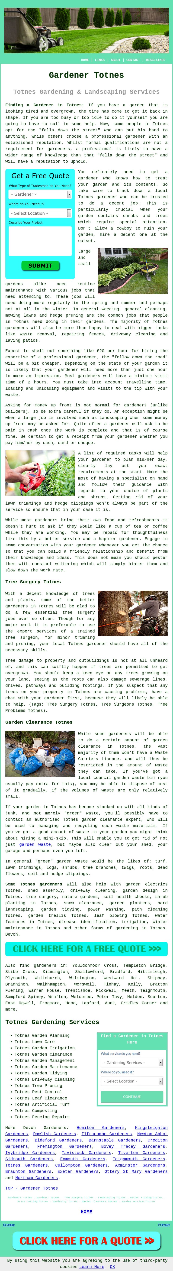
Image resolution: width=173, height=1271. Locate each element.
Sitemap (9, 1225)
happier (107, 539)
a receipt (77, 436)
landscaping (113, 417)
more (10, 1009)
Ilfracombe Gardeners (106, 1134)
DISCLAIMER (155, 60)
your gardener (80, 545)
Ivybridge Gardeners (30, 1153)
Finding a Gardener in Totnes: (44, 105)
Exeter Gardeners (78, 1171)
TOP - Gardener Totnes (31, 1188)
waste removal (37, 334)
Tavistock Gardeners (86, 1153)
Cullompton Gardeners (81, 1165)
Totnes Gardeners (26, 1165)
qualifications (122, 142)
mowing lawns (20, 315)
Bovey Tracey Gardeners (133, 1146)
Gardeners (55, 1127)
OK (112, 1267)
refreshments (144, 520)
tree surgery (41, 897)
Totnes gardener (97, 197)
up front (61, 405)
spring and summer (114, 303)
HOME (85, 60)
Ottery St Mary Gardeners (136, 1171)
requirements (93, 472)
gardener (88, 178)
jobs (76, 290)
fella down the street (70, 130)
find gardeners (37, 965)
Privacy (164, 1225)
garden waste (35, 844)
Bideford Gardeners (58, 1140)
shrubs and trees (145, 216)
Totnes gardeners (41, 884)
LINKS (100, 60)
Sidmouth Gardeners (29, 1159)
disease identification (87, 922)
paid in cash (21, 430)
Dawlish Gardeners (54, 1134)
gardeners (16, 328)
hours (40, 382)
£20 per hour (112, 351)
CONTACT (133, 60)
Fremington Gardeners (64, 1146)
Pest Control (47, 1092)
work (45, 570)
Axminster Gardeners (140, 1165)
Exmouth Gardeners (82, 1159)
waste (11, 394)
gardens (95, 321)
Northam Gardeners (36, 1178)
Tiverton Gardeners (141, 1153)
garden (136, 105)
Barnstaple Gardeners (115, 1140)
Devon (11, 934)
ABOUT (116, 60)
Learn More (91, 1267)
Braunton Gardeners (28, 1171)
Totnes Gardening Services (52, 1022)
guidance (141, 484)
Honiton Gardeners (101, 1127)
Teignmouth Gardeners (139, 1159)
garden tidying (60, 909)
